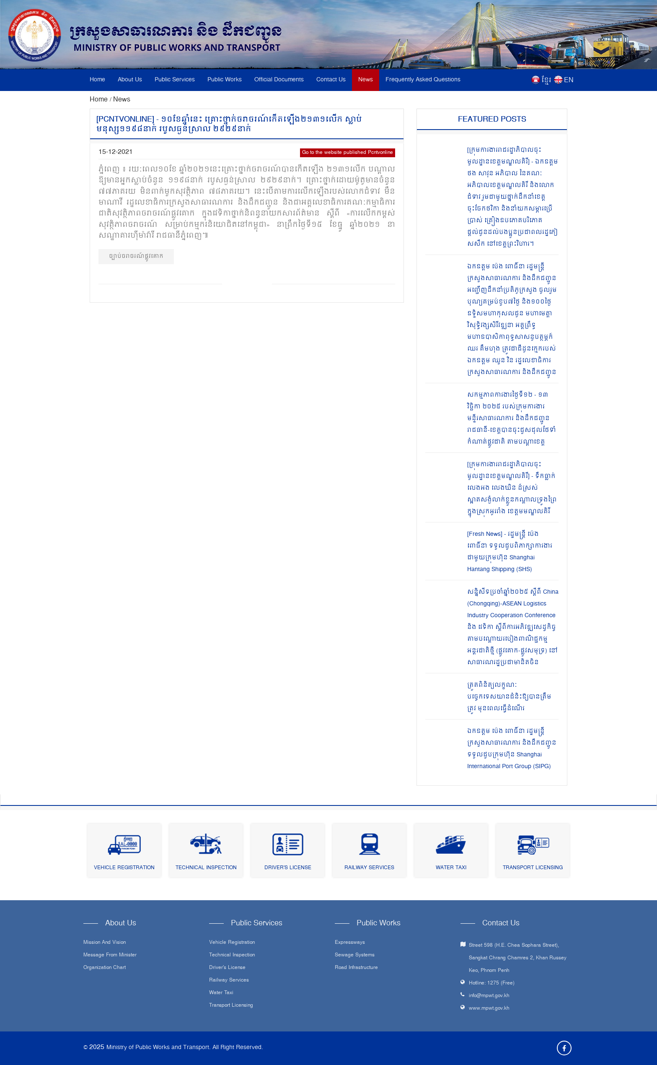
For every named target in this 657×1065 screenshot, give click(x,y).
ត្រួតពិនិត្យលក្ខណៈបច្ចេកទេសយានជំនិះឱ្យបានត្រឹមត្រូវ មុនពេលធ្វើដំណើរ (509, 697)
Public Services (175, 80)
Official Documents (279, 80)
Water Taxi (451, 868)
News (365, 80)
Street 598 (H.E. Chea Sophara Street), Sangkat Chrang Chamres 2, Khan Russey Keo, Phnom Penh (517, 958)
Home (97, 80)
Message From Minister (110, 955)
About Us (130, 80)
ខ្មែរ (546, 80)
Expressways (350, 943)
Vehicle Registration (124, 868)
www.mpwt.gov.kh (489, 1008)
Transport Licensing (533, 868)
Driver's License (287, 868)
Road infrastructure (356, 968)
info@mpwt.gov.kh (489, 996)
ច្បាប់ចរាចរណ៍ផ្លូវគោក (136, 256)
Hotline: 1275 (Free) (492, 983)
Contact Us (331, 80)
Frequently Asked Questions (422, 80)
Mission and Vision (104, 943)
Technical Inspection (206, 868)
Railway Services (369, 868)
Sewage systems (355, 955)
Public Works (224, 80)
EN (569, 80)
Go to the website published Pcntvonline (347, 152)
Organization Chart (104, 968)
